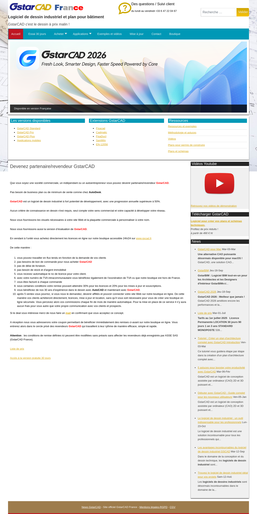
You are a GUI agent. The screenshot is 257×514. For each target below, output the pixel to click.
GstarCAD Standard (28, 128)
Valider (243, 12)
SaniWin (101, 140)
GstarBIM (203, 270)
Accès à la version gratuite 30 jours (30, 357)
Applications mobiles (29, 140)
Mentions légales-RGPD (153, 507)
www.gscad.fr (143, 238)
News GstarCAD (91, 507)
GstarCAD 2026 (207, 291)
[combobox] (219, 12)
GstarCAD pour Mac (209, 249)
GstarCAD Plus (26, 136)
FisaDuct (101, 136)
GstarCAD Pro (25, 132)
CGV (172, 507)
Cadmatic (101, 132)
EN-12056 (102, 144)
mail (68, 313)
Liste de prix (17, 348)
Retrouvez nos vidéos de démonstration (214, 205)
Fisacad (100, 128)
